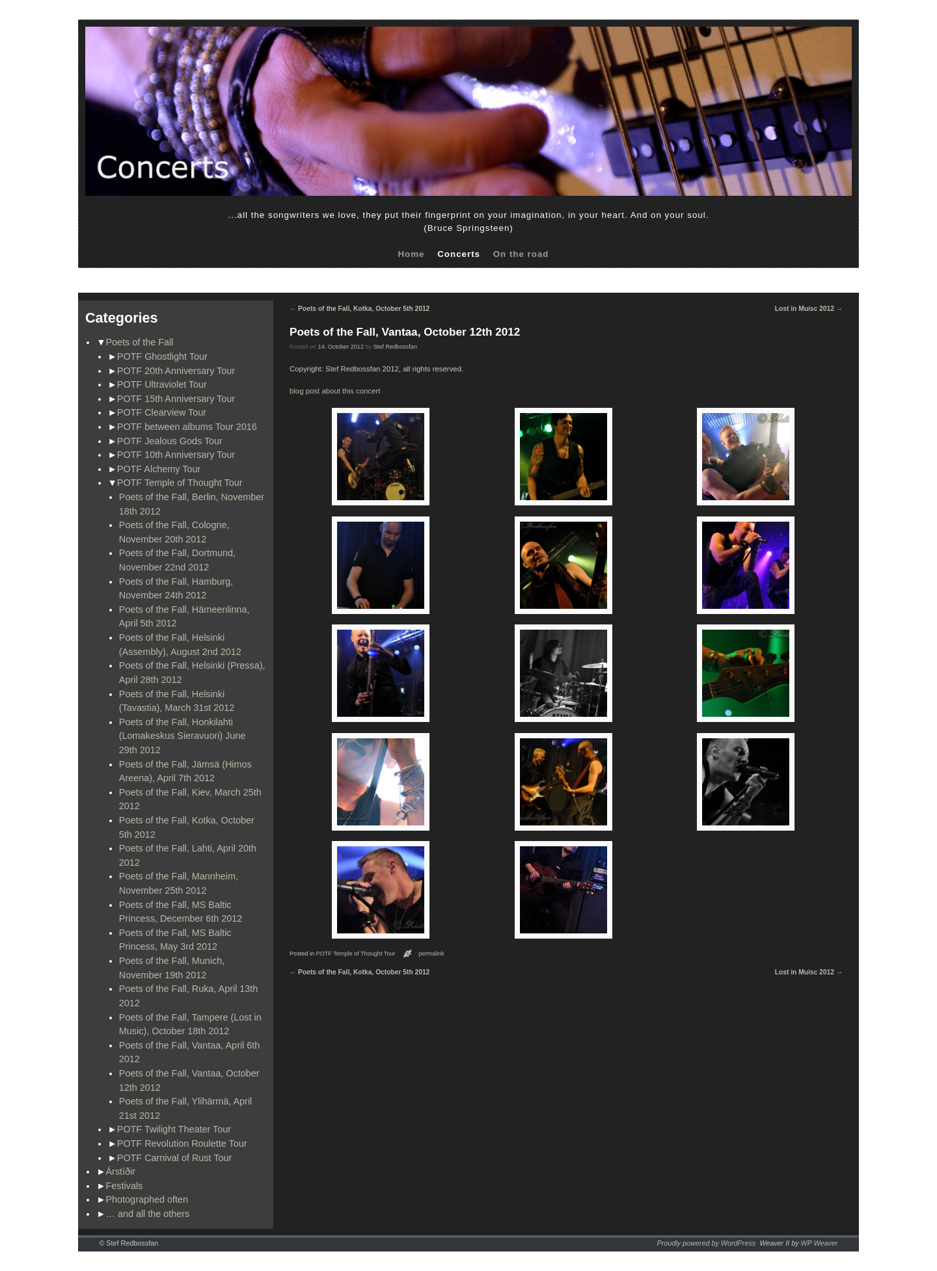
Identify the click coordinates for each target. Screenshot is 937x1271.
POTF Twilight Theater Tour (174, 1129)
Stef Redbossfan (395, 346)
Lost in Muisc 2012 (809, 308)
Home (411, 254)
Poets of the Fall (140, 342)
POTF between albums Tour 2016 (187, 426)
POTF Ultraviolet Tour (162, 384)
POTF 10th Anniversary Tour (176, 454)
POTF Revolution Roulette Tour (182, 1143)
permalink (431, 953)
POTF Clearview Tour (161, 412)
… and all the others (148, 1214)
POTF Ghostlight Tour (162, 356)
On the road (521, 254)
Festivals (124, 1186)
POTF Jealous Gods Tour (170, 441)
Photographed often (147, 1199)
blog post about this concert (335, 391)
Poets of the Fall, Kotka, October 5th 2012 (359, 308)
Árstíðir (121, 1171)
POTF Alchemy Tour (159, 469)
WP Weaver (819, 1243)
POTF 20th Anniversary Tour (176, 371)
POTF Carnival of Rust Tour (174, 1158)
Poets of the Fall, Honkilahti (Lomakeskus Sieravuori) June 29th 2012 (182, 736)
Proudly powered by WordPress (706, 1243)
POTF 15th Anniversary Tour (176, 399)
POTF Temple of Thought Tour (180, 482)
